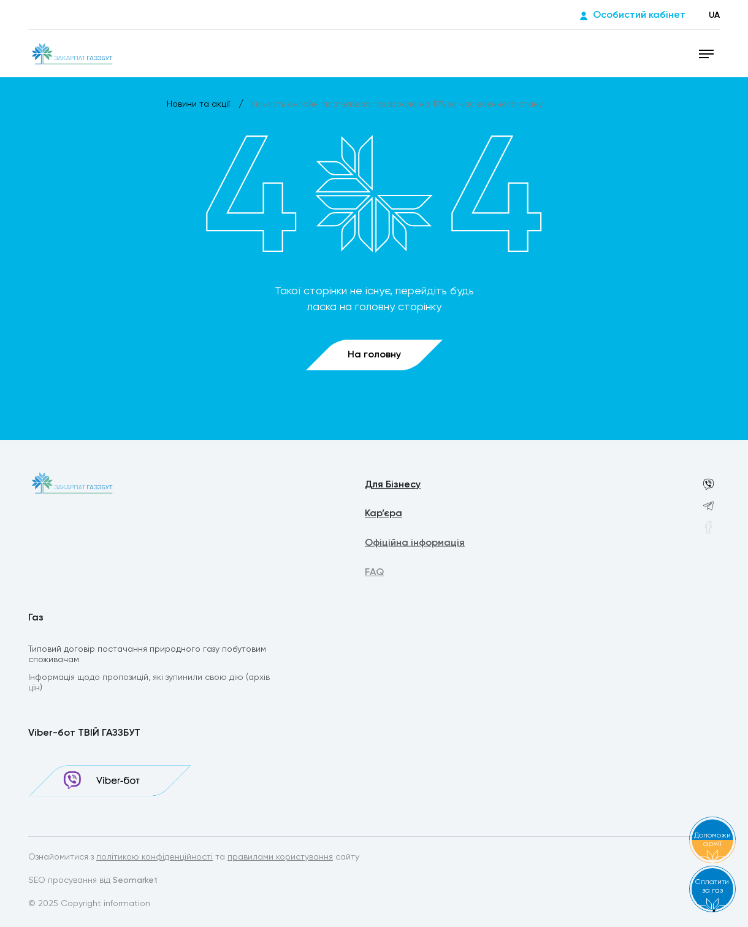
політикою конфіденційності (154, 857)
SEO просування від (93, 881)
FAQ (374, 574)
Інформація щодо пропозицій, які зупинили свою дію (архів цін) (149, 683)
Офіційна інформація (415, 544)
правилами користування (280, 857)
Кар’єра (383, 515)
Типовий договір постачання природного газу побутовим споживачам (147, 655)
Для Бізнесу (393, 485)
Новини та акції (199, 104)
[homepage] (71, 53)
